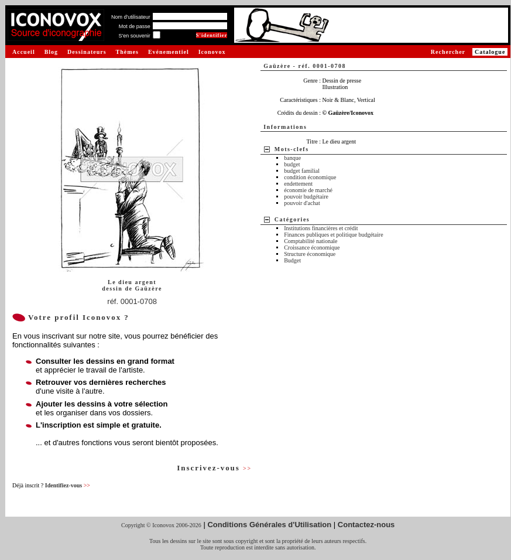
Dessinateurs (86, 52)
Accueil (23, 52)
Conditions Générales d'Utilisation (269, 524)
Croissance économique (311, 247)
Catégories (292, 219)
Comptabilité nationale (310, 241)
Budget (292, 260)
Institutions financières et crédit (321, 228)
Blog (51, 52)
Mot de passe (134, 26)
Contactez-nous (366, 524)
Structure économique (309, 254)
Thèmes (127, 52)
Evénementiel (168, 52)
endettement (298, 183)
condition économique (310, 177)
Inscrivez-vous (214, 467)
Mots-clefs (292, 149)
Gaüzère (148, 288)
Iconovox (212, 52)
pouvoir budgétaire (306, 196)
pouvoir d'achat (302, 203)
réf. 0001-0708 (132, 301)
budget (292, 164)
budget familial (302, 171)
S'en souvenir (134, 36)
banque (292, 158)
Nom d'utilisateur (130, 17)
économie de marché (308, 190)
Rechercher (448, 52)
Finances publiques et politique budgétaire (333, 234)
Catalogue (490, 52)
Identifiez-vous (67, 485)
